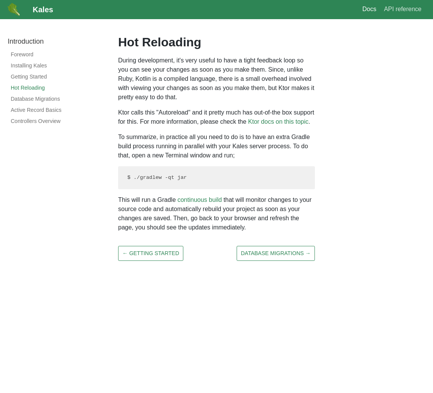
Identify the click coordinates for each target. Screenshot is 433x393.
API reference (402, 9)
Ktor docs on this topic (278, 121)
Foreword (22, 54)
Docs (369, 9)
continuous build (200, 199)
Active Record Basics (36, 110)
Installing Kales (29, 65)
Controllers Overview (36, 121)
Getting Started (29, 77)
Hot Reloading (28, 88)
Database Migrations (35, 99)
